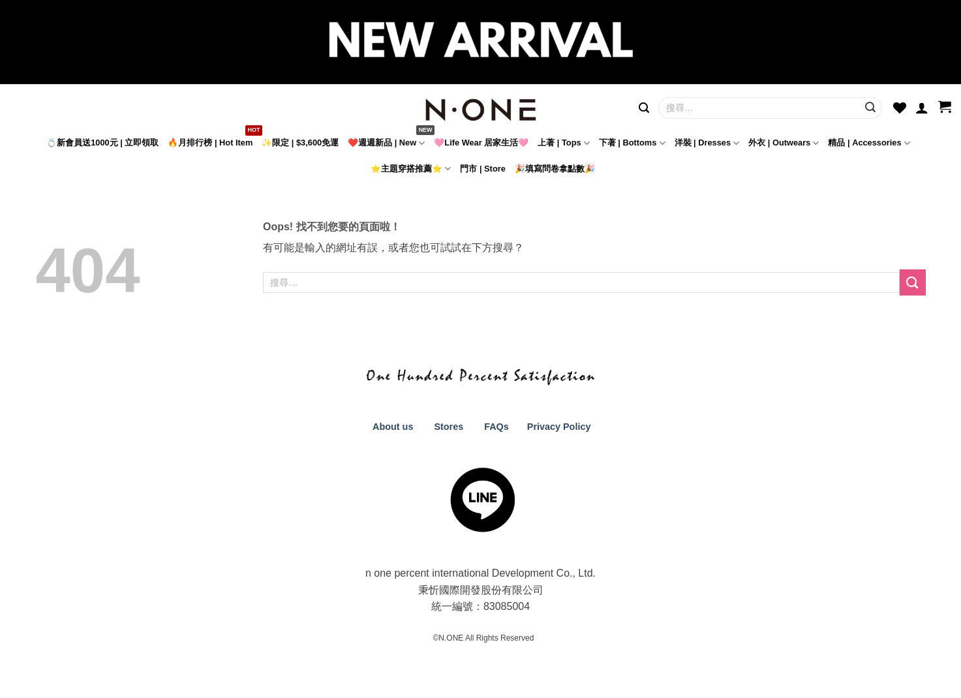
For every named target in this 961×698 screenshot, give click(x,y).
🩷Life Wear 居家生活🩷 (481, 142)
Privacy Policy (558, 426)
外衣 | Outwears (783, 143)
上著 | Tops (564, 143)
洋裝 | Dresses (707, 143)
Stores (448, 426)
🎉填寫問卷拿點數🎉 (555, 169)
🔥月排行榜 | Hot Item (210, 142)
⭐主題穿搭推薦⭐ (411, 168)
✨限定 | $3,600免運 (300, 142)
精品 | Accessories (868, 143)
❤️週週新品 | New (386, 143)
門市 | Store (482, 169)
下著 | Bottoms (632, 143)
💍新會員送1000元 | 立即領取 (102, 142)
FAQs (496, 426)
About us (392, 426)
